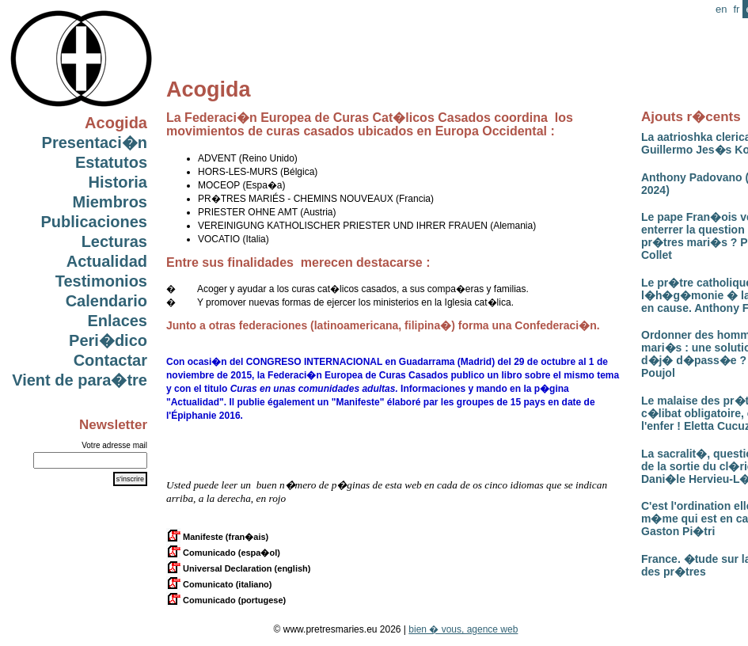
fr (736, 9)
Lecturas (114, 241)
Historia (118, 182)
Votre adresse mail (114, 445)
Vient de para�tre (79, 380)
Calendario (106, 301)
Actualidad (106, 261)
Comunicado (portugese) (226, 600)
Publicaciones (94, 221)
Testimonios (101, 281)
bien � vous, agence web (463, 629)
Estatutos (111, 162)
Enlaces (117, 320)
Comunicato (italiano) (219, 584)
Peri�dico (108, 340)
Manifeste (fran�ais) (217, 537)
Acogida (116, 122)
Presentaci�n (94, 142)
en (721, 9)
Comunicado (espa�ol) (223, 552)
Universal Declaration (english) (238, 568)
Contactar (110, 360)
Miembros (110, 202)
